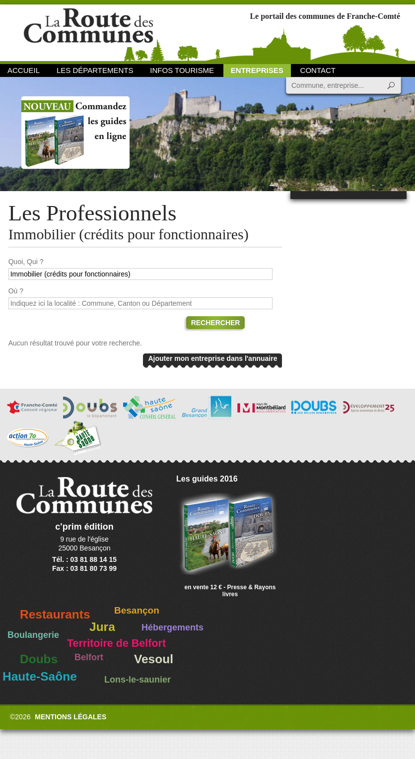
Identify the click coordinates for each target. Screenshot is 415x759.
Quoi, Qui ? (26, 262)
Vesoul (153, 659)
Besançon (136, 610)
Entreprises (257, 70)
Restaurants (55, 614)
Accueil (23, 70)
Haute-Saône (39, 676)
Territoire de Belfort (116, 643)
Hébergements (172, 627)
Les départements (95, 70)
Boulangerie (33, 635)
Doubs (39, 659)
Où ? (15, 291)
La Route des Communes (88, 32)
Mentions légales (70, 717)
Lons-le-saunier (137, 680)
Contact (318, 70)
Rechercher (215, 323)
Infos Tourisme (182, 70)
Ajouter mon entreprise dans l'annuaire (212, 358)
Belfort (88, 657)
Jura (102, 626)
